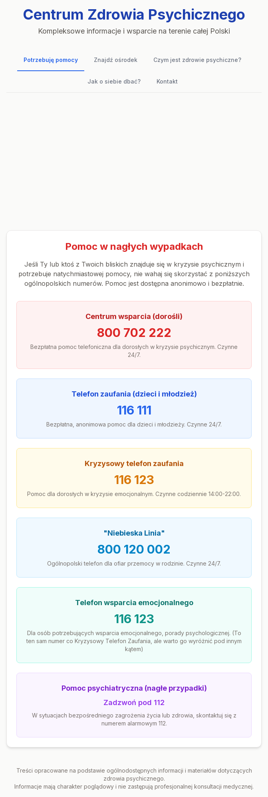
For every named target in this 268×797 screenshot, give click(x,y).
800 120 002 (134, 549)
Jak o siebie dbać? (114, 81)
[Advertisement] (134, 161)
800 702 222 (134, 332)
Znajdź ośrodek (115, 59)
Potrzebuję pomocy (51, 59)
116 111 (134, 410)
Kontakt (167, 81)
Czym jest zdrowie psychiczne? (197, 59)
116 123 (134, 479)
